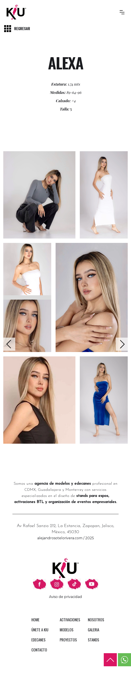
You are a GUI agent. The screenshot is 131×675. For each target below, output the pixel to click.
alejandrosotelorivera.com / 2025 (65, 538)
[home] (16, 12)
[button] (122, 12)
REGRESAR (22, 28)
